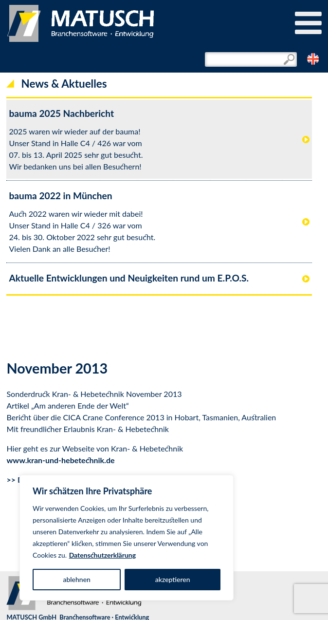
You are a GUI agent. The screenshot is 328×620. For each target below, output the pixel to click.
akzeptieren (172, 579)
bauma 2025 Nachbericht (61, 113)
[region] (126, 538)
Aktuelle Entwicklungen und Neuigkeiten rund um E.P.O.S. (129, 277)
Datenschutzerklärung (102, 555)
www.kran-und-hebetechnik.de (60, 460)
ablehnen (77, 579)
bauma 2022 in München (60, 195)
